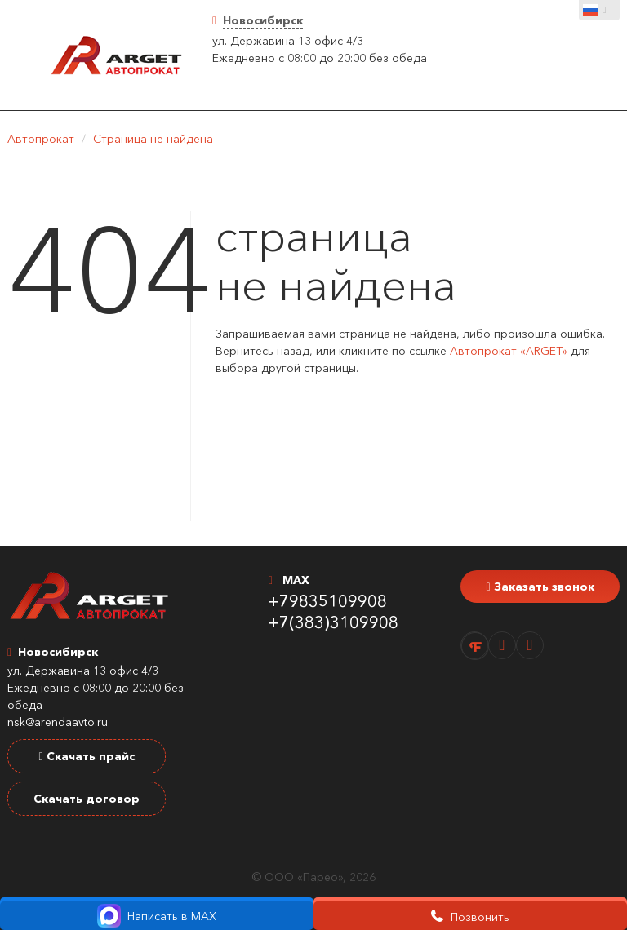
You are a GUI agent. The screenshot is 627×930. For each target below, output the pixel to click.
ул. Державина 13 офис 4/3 (287, 40)
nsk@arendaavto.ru (57, 722)
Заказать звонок (540, 586)
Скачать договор (86, 798)
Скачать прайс (86, 756)
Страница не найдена (153, 138)
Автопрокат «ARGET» (508, 350)
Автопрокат (40, 138)
